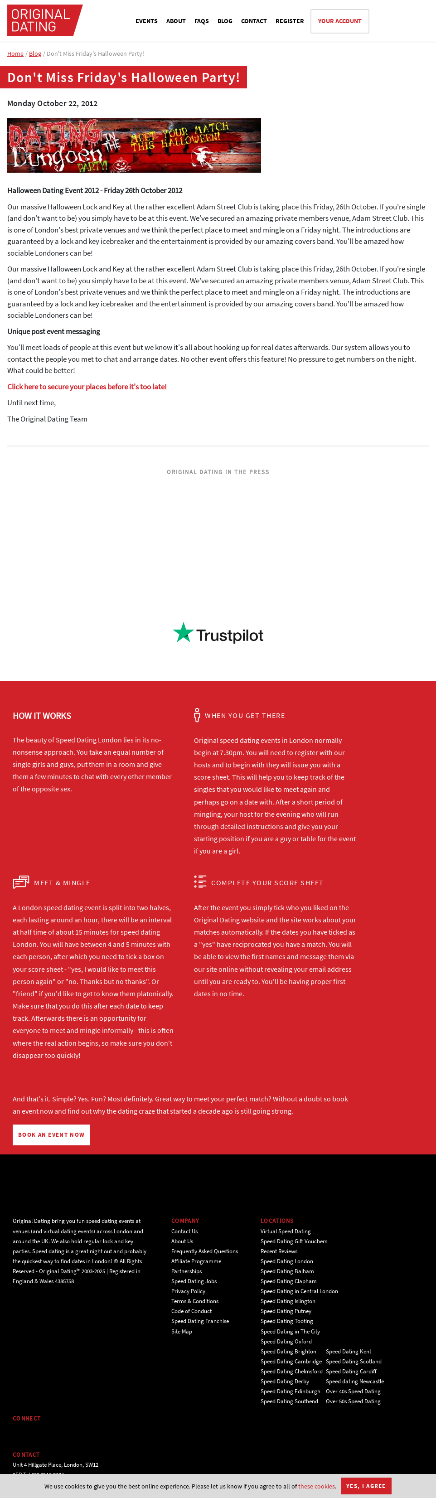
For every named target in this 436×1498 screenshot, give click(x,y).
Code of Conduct (191, 1311)
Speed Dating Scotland (354, 1361)
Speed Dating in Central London (299, 1291)
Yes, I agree (366, 1486)
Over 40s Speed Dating (353, 1391)
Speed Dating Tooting (287, 1321)
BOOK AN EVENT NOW (51, 1135)
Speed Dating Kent (348, 1351)
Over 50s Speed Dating (353, 1401)
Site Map (181, 1331)
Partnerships (186, 1271)
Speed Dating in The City (290, 1331)
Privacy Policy (188, 1291)
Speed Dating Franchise (200, 1321)
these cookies (316, 1486)
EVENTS (147, 21)
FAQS (201, 21)
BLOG (225, 21)
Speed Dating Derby (285, 1381)
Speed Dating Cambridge (291, 1361)
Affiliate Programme (196, 1261)
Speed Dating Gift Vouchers (294, 1241)
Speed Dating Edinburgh (290, 1391)
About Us (182, 1241)
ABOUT (176, 21)
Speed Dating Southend (289, 1401)
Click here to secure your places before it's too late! (87, 387)
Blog (35, 53)
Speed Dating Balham (287, 1271)
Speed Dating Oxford (286, 1341)
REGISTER (290, 21)
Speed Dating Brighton (288, 1351)
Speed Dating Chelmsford (292, 1371)
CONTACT (254, 21)
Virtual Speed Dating (286, 1231)
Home (15, 53)
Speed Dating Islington (288, 1301)
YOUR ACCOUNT (340, 21)
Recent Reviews (279, 1251)
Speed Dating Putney (286, 1311)
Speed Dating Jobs (194, 1281)
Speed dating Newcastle (355, 1381)
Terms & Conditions (194, 1301)
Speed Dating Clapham (289, 1281)
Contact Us (184, 1231)
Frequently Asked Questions (204, 1251)
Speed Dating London (287, 1261)
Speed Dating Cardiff (351, 1371)
